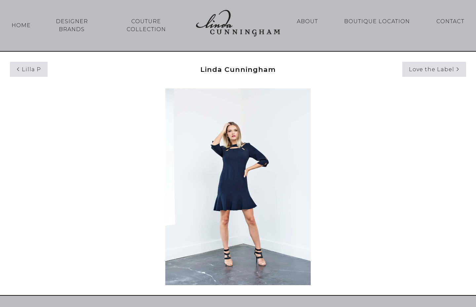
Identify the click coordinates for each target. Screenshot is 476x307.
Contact (450, 21)
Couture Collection (146, 25)
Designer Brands (72, 25)
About (307, 21)
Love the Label (434, 69)
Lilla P (29, 69)
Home (21, 25)
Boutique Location (377, 21)
